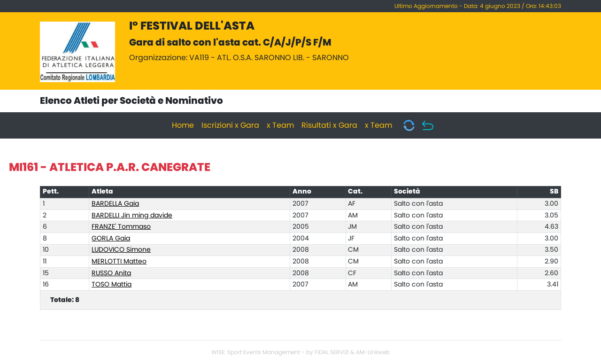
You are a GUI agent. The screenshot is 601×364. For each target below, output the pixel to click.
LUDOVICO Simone (121, 250)
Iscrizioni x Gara (230, 125)
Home (183, 125)
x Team (280, 125)
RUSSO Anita (111, 273)
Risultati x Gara (329, 125)
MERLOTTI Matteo (119, 261)
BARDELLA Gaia (115, 204)
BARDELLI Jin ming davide (132, 215)
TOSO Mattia (111, 284)
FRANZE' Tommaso (121, 227)
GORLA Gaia (111, 238)
